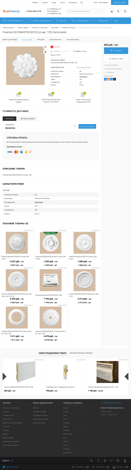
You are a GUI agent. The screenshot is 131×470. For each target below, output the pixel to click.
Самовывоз (9, 118)
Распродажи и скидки (40, 415)
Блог (64, 438)
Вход (95, 2)
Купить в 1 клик (116, 59)
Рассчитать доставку (113, 69)
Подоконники (7, 419)
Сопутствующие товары (10, 445)
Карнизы (5, 434)
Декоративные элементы (11, 441)
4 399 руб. (17, 299)
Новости (66, 441)
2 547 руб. (17, 261)
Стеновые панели (8, 415)
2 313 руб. (84, 299)
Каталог (65, 445)
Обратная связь (11, 467)
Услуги (62, 2)
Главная (35, 2)
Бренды (65, 426)
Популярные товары (39, 411)
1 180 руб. (95, 391)
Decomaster (83, 76)
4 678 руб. (51, 336)
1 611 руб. (17, 336)
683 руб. (9, 391)
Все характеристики (84, 67)
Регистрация (103, 2)
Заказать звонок (120, 2)
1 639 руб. (51, 261)
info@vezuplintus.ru (115, 408)
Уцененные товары (39, 423)
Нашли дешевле (111, 65)
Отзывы (45, 2)
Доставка (66, 430)
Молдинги (6, 430)
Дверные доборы (8, 438)
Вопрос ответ (67, 434)
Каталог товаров (14, 21)
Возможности (67, 452)
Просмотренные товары (80, 353)
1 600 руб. (84, 261)
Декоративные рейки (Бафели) (13, 423)
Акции (54, 2)
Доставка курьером (28, 118)
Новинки (36, 408)
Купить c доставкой (87, 126)
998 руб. (51, 391)
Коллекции (73, 2)
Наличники (6, 426)
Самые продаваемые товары (52, 353)
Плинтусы (6, 411)
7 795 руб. (51, 299)
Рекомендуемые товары (41, 419)
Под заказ (109, 72)
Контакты (66, 449)
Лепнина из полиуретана (11, 408)
